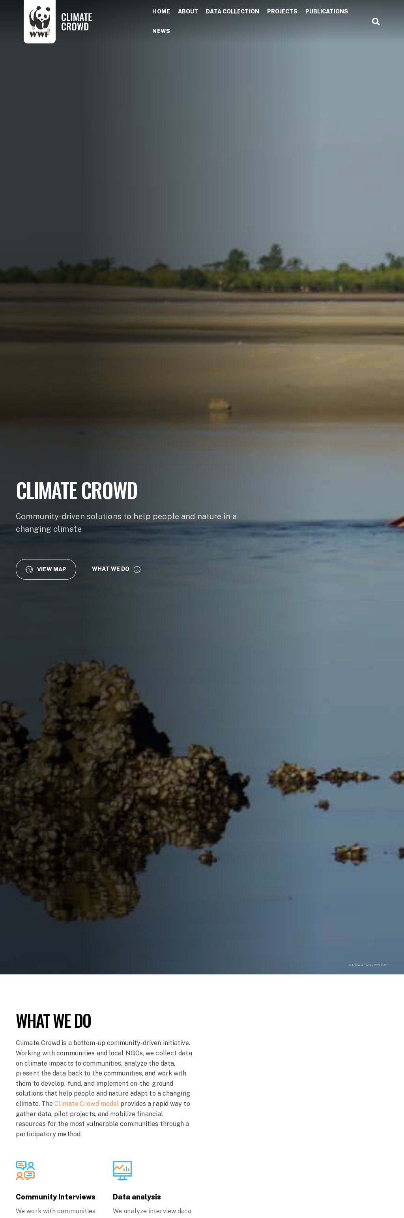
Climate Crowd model (86, 1103)
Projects (282, 11)
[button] (46, 569)
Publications (326, 11)
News (161, 31)
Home (161, 11)
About (188, 11)
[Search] (373, 22)
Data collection (232, 11)
